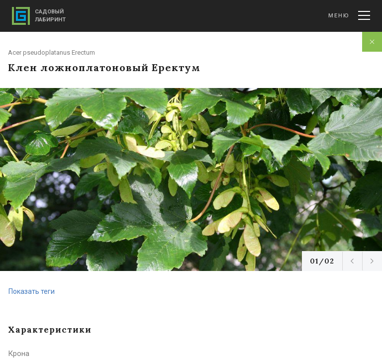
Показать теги (31, 291)
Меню (349, 15)
